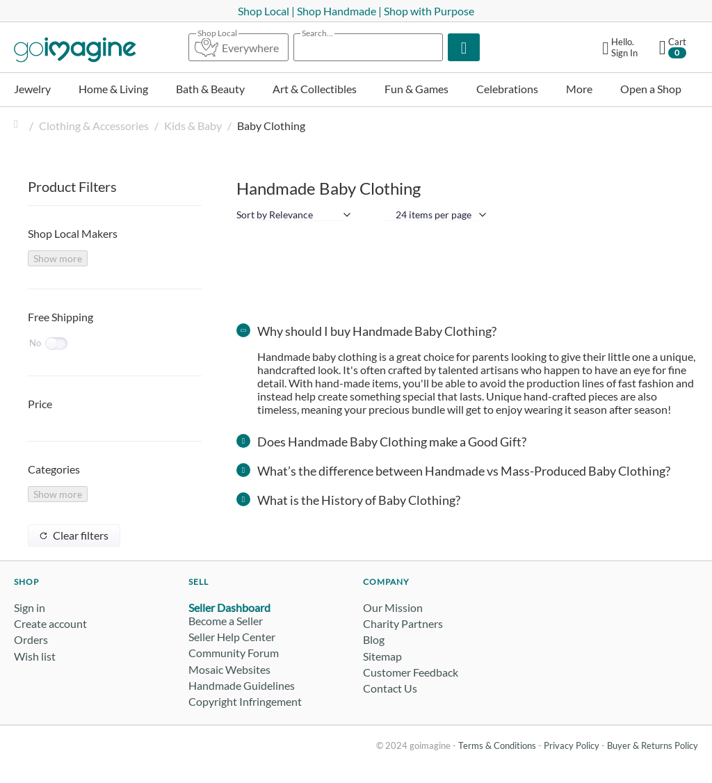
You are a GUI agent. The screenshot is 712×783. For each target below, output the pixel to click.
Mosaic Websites (229, 669)
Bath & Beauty (210, 88)
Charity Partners (403, 623)
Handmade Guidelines (241, 685)
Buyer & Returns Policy (652, 745)
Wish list (35, 656)
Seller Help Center (231, 636)
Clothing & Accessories (94, 125)
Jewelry (32, 88)
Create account (50, 623)
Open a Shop (650, 88)
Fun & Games (416, 88)
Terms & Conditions (497, 745)
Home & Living (113, 88)
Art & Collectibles (315, 88)
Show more (57, 258)
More (579, 88)
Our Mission (393, 607)
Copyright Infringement (245, 701)
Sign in (29, 607)
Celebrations (507, 88)
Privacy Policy (571, 745)
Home (19, 126)
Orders (31, 639)
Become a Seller (225, 620)
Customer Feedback (410, 672)
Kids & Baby (193, 125)
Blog (374, 639)
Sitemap (382, 656)
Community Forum (233, 652)
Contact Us (390, 688)
